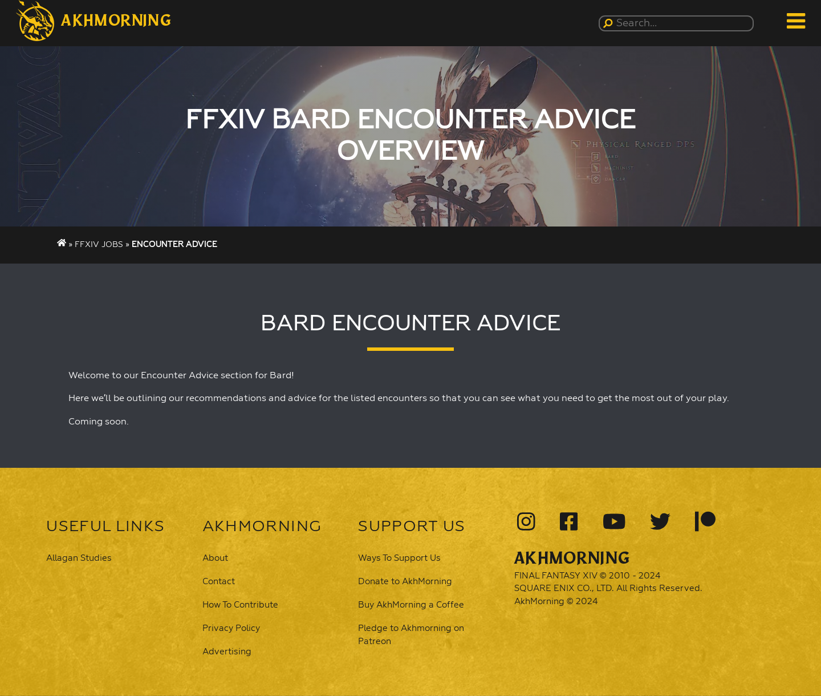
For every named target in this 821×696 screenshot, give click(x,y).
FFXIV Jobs (99, 245)
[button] (94, 20)
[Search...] (678, 23)
